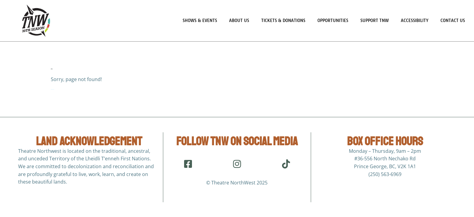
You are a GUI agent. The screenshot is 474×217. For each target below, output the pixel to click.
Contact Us (452, 20)
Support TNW (374, 20)
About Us (239, 20)
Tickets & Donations (283, 20)
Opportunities (332, 20)
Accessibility (414, 20)
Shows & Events (200, 20)
